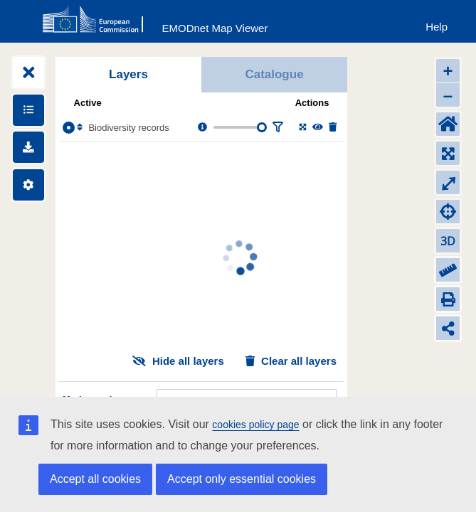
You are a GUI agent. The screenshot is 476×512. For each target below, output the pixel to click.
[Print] (448, 299)
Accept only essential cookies (241, 479)
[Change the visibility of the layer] (317, 127)
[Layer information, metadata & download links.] (202, 127)
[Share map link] (448, 328)
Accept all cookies (95, 479)
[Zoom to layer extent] (302, 127)
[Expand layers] (28, 72)
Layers (128, 74)
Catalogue (274, 74)
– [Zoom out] (448, 95)
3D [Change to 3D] (447, 241)
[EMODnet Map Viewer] (215, 25)
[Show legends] (28, 110)
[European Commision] (96, 20)
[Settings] (28, 185)
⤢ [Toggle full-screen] (448, 182)
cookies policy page (255, 424)
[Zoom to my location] (448, 211)
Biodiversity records (128, 127)
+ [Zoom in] (448, 70)
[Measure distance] (448, 270)
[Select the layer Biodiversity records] (69, 128)
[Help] (436, 23)
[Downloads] (28, 147)
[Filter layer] (277, 127)
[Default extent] (448, 124)
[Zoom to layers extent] (448, 153)
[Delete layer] (332, 127)
